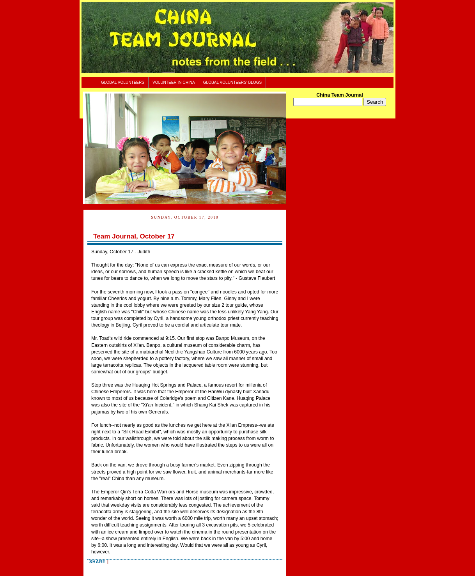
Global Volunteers (122, 82)
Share (97, 561)
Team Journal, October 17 (134, 236)
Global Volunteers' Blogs (232, 82)
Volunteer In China (173, 82)
